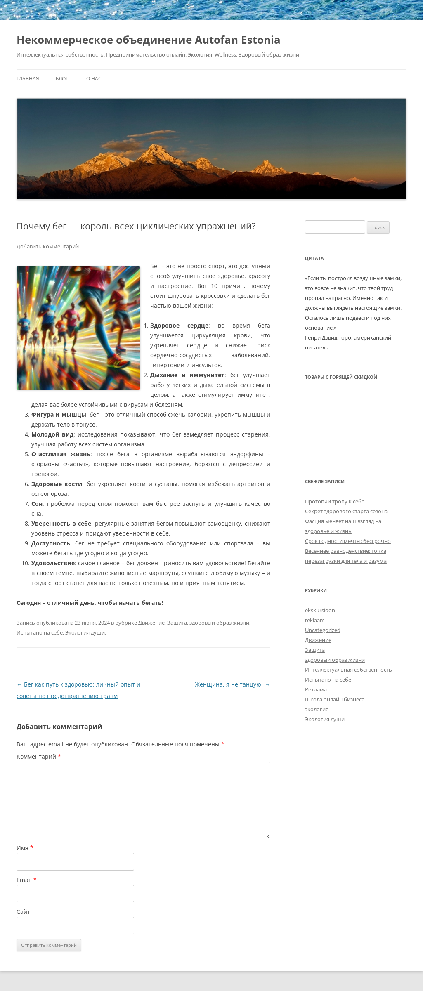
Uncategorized (322, 630)
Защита (177, 622)
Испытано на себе (40, 632)
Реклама (316, 689)
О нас (94, 78)
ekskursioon (320, 610)
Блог (62, 78)
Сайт (23, 911)
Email (27, 880)
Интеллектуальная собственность (348, 669)
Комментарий (39, 756)
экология (316, 709)
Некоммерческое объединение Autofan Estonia (149, 39)
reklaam (315, 620)
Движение (151, 622)
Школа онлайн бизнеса (334, 699)
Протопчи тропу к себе (334, 501)
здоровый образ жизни (219, 622)
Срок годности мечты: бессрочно (348, 541)
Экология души (85, 632)
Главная (28, 78)
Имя (25, 848)
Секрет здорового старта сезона (346, 511)
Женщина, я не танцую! (232, 684)
